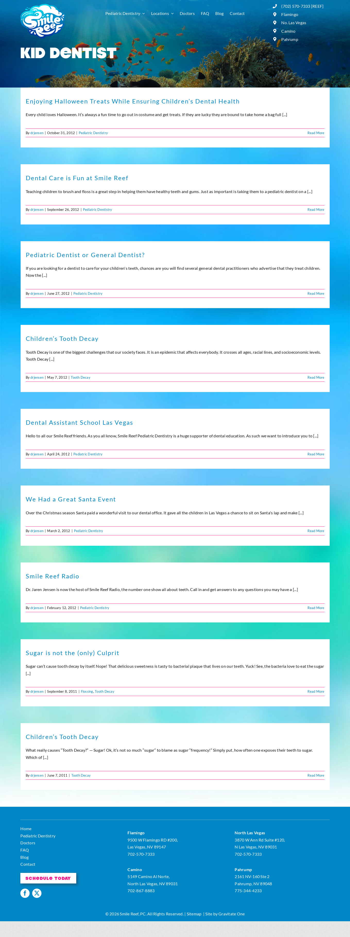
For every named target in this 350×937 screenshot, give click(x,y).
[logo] (42, 5)
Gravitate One (231, 913)
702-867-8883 (141, 890)
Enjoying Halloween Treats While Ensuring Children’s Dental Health (133, 101)
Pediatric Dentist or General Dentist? (85, 254)
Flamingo (289, 14)
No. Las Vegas (293, 22)
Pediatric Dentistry (93, 133)
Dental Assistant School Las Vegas (79, 422)
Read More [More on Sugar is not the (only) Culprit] (316, 691)
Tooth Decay (80, 377)
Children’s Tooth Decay (62, 338)
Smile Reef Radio (52, 576)
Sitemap (194, 913)
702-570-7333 (141, 854)
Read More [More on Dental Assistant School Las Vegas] (316, 454)
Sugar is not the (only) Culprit (72, 652)
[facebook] (25, 893)
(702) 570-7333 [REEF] (302, 6)
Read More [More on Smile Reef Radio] (316, 608)
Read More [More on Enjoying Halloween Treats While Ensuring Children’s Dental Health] (316, 133)
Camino (288, 31)
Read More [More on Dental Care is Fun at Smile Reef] (316, 209)
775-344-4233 (248, 890)
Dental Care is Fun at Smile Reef (77, 177)
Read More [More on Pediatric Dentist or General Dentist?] (316, 293)
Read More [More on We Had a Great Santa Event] (316, 531)
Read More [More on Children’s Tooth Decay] (316, 377)
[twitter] (36, 893)
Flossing (87, 691)
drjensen (37, 133)
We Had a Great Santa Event (71, 499)
